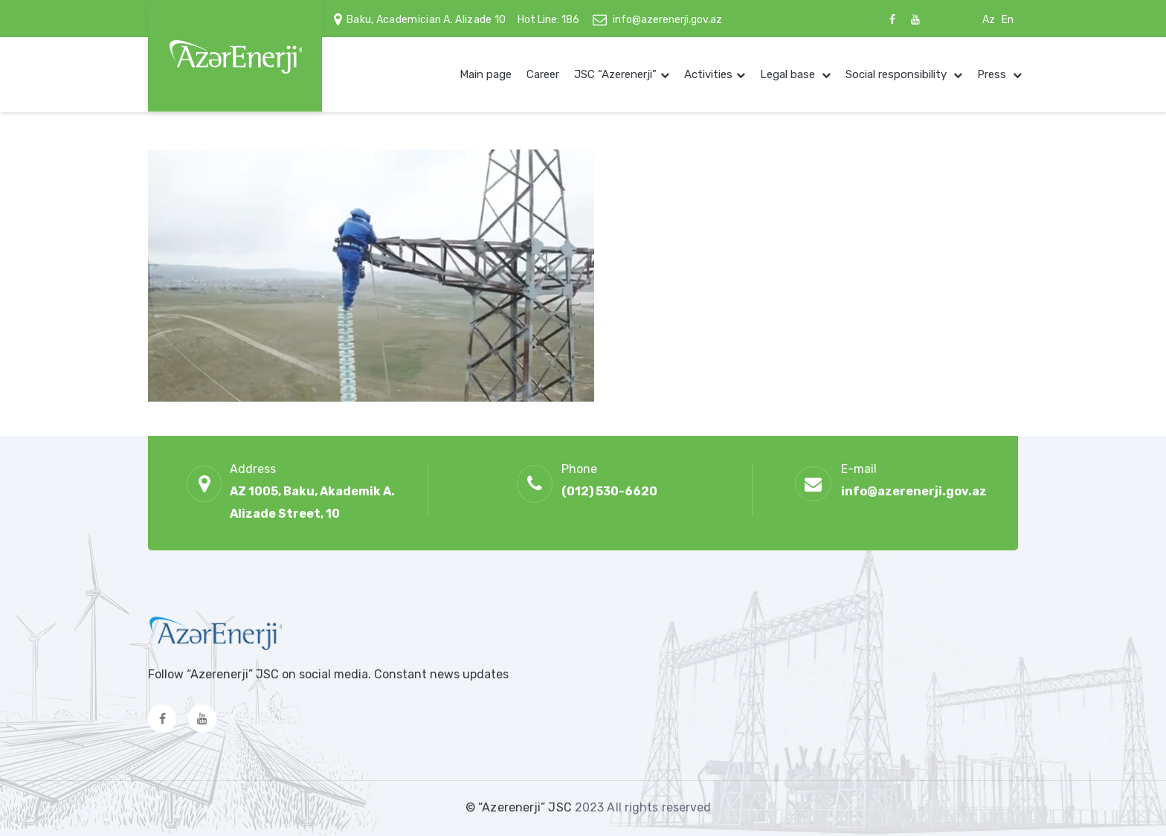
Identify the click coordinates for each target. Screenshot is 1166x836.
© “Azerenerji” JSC (520, 807)
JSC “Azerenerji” (615, 74)
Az (988, 19)
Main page (486, 74)
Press (993, 74)
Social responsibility (897, 74)
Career (542, 74)
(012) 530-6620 (609, 491)
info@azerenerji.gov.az (667, 19)
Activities (708, 74)
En (1008, 19)
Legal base (789, 74)
